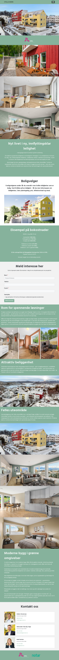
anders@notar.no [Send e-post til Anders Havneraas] (21, 620)
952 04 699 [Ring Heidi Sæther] (20, 644)
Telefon (6, 282)
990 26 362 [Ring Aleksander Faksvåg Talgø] (19, 631)
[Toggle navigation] (53, 2)
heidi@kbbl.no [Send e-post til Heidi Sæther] (20, 646)
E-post (6, 288)
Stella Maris (8, 2)
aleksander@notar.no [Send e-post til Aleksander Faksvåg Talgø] (22, 633)
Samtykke (7, 295)
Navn (6, 275)
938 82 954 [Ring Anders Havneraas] (19, 618)
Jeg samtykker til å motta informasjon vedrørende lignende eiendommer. (24, 297)
